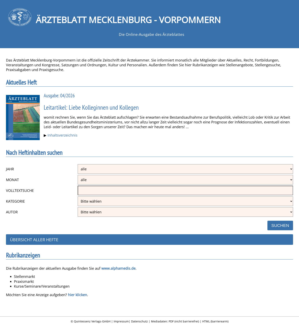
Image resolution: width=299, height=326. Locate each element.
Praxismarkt (24, 281)
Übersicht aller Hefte (34, 239)
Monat (12, 179)
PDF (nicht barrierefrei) (184, 321)
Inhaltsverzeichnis (62, 135)
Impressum (121, 321)
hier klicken (77, 294)
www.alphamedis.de (118, 268)
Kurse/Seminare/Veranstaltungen (42, 286)
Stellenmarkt (24, 276)
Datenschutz (139, 321)
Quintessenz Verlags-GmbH (92, 321)
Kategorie (15, 201)
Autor (12, 212)
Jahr (10, 169)
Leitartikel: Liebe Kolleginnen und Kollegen (91, 107)
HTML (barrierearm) (215, 321)
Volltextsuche (20, 190)
